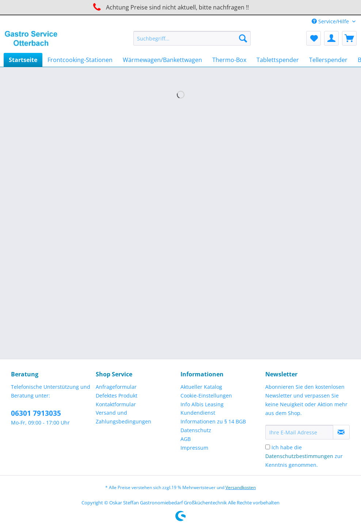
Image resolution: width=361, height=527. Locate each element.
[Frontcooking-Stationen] (80, 60)
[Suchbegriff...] (192, 38)
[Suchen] (243, 38)
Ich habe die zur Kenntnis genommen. (304, 456)
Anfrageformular (116, 386)
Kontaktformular (116, 404)
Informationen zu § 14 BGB (213, 421)
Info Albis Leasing (202, 404)
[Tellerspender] (328, 60)
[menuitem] (192, 42)
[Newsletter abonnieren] (341, 432)
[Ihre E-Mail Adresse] (299, 432)
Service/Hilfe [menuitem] (331, 21)
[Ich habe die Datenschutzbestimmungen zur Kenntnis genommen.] (267, 447)
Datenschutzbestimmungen (299, 456)
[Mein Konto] (331, 38)
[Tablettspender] (277, 60)
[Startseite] (23, 60)
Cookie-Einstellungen (206, 395)
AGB (185, 438)
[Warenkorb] (349, 38)
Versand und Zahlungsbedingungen (123, 417)
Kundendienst (197, 412)
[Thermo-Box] (229, 60)
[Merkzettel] (313, 38)
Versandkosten (240, 487)
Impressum (194, 447)
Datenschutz (195, 430)
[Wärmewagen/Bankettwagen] (162, 60)
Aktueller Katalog (201, 386)
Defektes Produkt (116, 395)
